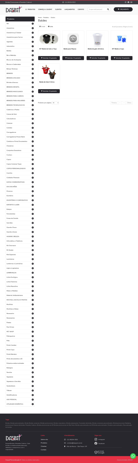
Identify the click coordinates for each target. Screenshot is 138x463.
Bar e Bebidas (20, 55)
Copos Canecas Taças (20, 164)
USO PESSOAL (20, 399)
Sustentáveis (20, 386)
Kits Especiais (20, 255)
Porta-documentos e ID (20, 359)
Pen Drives (20, 327)
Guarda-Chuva (20, 227)
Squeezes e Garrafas (20, 381)
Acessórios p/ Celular (20, 33)
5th (20, 24)
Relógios (20, 368)
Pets (20, 341)
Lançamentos (70, 9)
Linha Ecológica (20, 277)
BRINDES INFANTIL (20, 87)
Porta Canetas (20, 345)
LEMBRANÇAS (20, 273)
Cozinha (20, 173)
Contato (81, 9)
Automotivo (20, 46)
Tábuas (20, 390)
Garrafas (20, 223)
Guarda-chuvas (20, 232)
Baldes (20, 51)
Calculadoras (20, 119)
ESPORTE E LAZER (20, 205)
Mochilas (20, 304)
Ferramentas (20, 214)
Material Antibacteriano (20, 295)
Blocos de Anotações (20, 60)
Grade (42, 26)
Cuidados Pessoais (20, 178)
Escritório (20, 196)
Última (129, 103)
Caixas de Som (20, 114)
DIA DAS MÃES (20, 187)
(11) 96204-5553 (68, 2)
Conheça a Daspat (45, 9)
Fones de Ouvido (20, 218)
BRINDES (20, 73)
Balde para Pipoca (70, 49)
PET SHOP (20, 332)
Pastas (20, 322)
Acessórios (20, 28)
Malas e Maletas (20, 291)
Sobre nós (44, 439)
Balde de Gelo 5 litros (46, 82)
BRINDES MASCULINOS (20, 91)
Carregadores (20, 132)
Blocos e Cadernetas (20, 64)
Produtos (31, 9)
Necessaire (20, 313)
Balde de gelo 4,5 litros (96, 49)
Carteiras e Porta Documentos (20, 141)
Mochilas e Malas (20, 309)
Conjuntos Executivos (20, 150)
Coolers (20, 155)
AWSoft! (130, 460)
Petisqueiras (20, 336)
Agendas (20, 42)
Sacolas (20, 372)
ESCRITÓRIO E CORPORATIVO (20, 200)
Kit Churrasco (20, 245)
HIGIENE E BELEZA (20, 236)
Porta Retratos (20, 354)
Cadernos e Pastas (20, 110)
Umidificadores (20, 395)
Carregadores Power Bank (20, 137)
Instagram (101, 439)
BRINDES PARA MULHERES (20, 101)
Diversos (20, 191)
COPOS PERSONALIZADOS (20, 168)
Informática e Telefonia (20, 241)
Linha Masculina (20, 286)
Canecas (20, 123)
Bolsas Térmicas (20, 69)
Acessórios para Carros (20, 37)
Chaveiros (20, 146)
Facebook (101, 443)
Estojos (20, 209)
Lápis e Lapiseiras (20, 268)
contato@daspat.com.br (74, 443)
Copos (20, 159)
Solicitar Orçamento (49, 58)
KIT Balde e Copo (118, 49)
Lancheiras (20, 259)
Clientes (58, 9)
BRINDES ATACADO (20, 78)
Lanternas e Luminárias (20, 264)
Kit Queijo (20, 250)
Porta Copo (20, 350)
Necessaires (20, 318)
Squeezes (20, 377)
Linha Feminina (20, 282)
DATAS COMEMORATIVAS (20, 182)
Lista (50, 26)
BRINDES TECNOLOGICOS (20, 105)
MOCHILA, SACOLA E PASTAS (20, 300)
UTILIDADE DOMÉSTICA (20, 404)
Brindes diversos (20, 82)
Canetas (20, 128)
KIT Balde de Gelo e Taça (48, 49)
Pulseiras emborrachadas (20, 363)
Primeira (114, 103)
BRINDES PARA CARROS (20, 96)
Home (40, 17)
